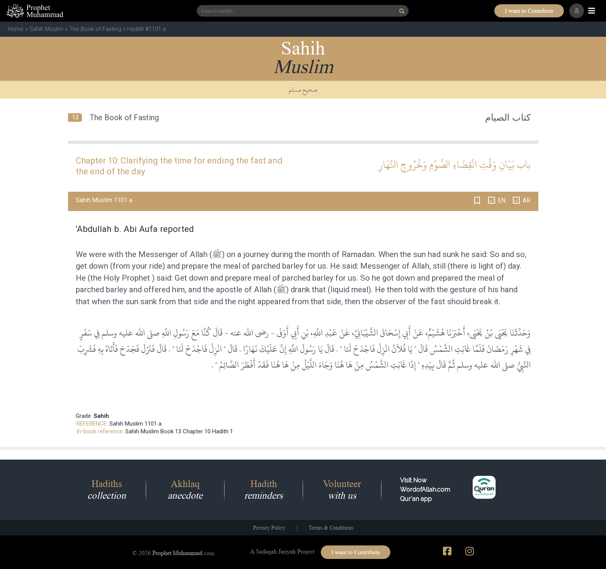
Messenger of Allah (173, 254)
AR (526, 200)
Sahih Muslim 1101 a (135, 423)
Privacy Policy (269, 528)
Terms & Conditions (331, 528)
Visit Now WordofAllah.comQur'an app (425, 490)
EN (502, 200)
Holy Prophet (127, 278)
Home (16, 29)
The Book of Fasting (95, 29)
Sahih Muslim (46, 29)
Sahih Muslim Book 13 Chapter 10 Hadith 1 (179, 431)
